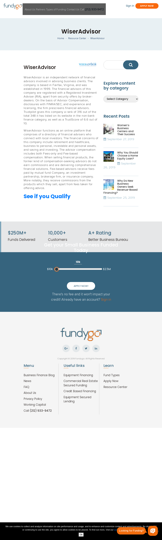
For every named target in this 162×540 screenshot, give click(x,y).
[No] (158, 531)
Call (116, 6)
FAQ (26, 436)
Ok (82, 535)
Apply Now (136, 12)
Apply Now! (81, 330)
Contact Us (93, 6)
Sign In (110, 12)
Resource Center (77, 50)
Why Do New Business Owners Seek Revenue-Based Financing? (120, 204)
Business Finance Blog (39, 424)
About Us (35, 6)
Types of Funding (71, 6)
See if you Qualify (47, 214)
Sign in (94, 349)
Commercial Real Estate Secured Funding (81, 432)
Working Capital (35, 453)
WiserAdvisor (97, 50)
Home (60, 50)
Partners (50, 6)
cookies (118, 530)
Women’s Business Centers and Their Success (126, 148)
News (27, 430)
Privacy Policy (33, 448)
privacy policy (132, 530)
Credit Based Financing (80, 440)
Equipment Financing (78, 424)
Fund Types (111, 424)
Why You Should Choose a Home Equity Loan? (127, 173)
